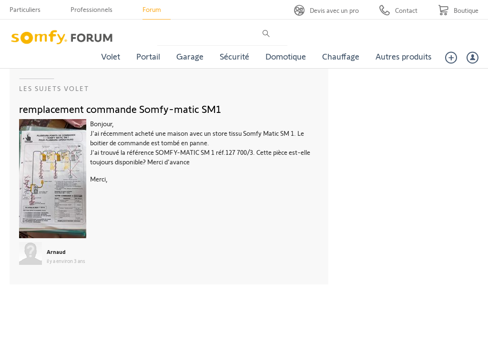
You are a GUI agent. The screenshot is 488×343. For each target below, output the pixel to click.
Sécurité (234, 56)
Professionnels (91, 9)
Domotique (285, 56)
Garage (189, 56)
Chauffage (340, 56)
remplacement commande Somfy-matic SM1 (120, 108)
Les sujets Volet (54, 88)
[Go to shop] (458, 10)
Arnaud (56, 251)
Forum (151, 9)
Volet (110, 56)
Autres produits (404, 56)
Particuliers (25, 9)
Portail (148, 56)
